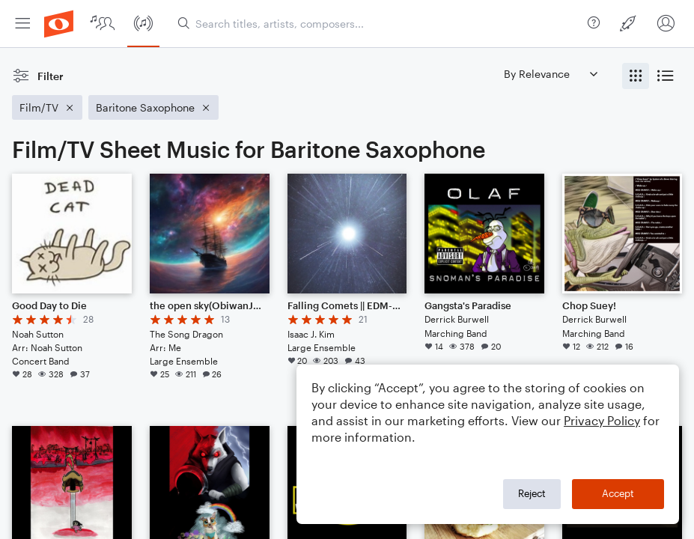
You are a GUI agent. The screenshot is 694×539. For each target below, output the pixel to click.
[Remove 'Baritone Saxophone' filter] (153, 107)
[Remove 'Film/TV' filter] (47, 107)
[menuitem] (22, 23)
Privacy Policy (602, 420)
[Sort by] (550, 74)
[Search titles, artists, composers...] (379, 23)
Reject (532, 493)
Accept (618, 493)
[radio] (635, 76)
